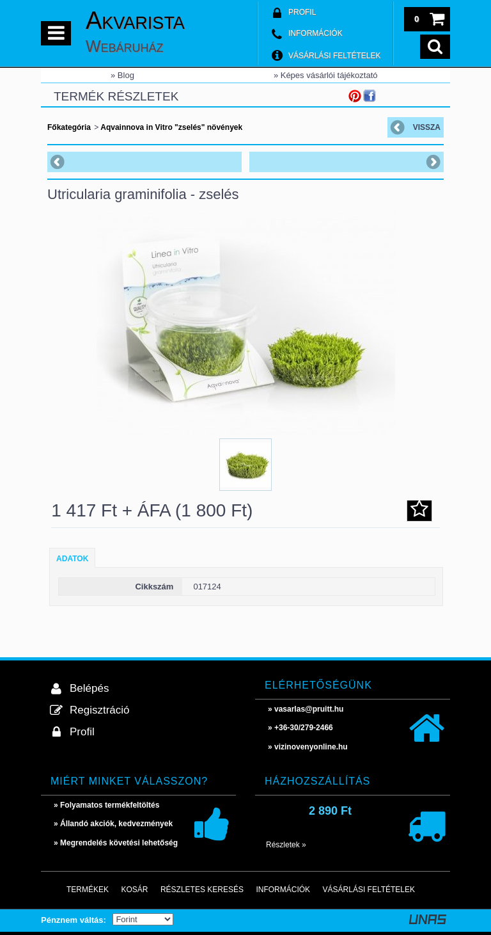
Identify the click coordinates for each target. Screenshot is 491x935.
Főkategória (69, 127)
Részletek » (286, 844)
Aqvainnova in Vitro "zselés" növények (170, 127)
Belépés (89, 688)
